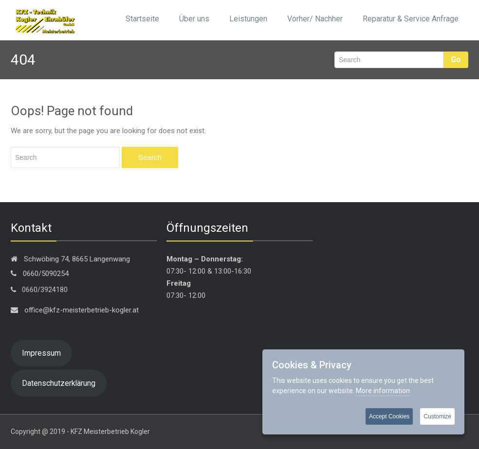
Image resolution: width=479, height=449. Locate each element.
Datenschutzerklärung (58, 383)
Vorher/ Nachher (315, 18)
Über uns (194, 18)
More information (383, 391)
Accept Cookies (389, 416)
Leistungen (248, 18)
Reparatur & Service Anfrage (411, 18)
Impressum (41, 353)
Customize (437, 416)
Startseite (142, 18)
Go (456, 59)
